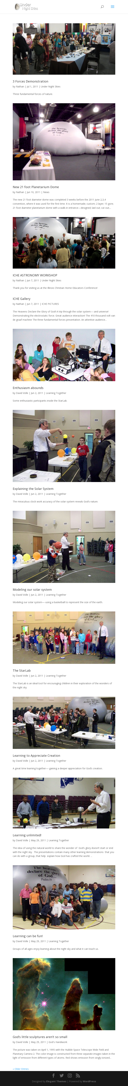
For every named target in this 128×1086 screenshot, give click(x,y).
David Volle (22, 393)
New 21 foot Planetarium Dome (36, 187)
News (46, 192)
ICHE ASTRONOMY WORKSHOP (35, 275)
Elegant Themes (56, 1081)
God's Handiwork (58, 1042)
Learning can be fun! (28, 936)
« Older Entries (21, 1069)
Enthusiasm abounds (28, 388)
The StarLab (22, 670)
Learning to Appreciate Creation (36, 755)
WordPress (89, 1081)
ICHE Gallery (21, 299)
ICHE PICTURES (50, 303)
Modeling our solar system (32, 589)
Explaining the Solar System (33, 489)
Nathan (20, 86)
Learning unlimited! (27, 835)
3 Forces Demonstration (30, 81)
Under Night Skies (50, 86)
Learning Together (56, 393)
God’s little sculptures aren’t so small (40, 1037)
